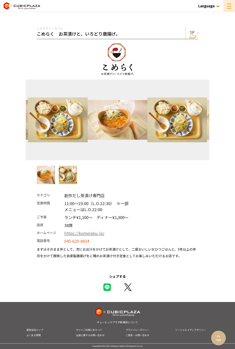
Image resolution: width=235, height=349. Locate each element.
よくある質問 (33, 335)
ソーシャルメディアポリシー (190, 330)
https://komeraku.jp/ (84, 233)
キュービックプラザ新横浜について (117, 322)
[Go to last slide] (57, 119)
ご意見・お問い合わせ (137, 335)
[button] (46, 175)
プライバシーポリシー (137, 330)
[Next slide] (177, 119)
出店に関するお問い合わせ (90, 335)
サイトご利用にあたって (89, 330)
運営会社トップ (34, 330)
